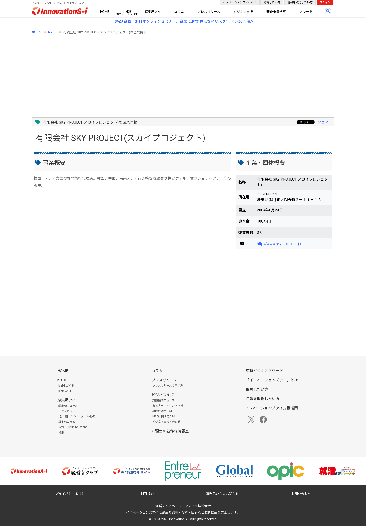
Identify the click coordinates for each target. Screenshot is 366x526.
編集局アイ (153, 12)
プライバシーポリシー (71, 494)
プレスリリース (208, 12)
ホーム (37, 32)
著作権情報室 (276, 12)
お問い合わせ (301, 494)
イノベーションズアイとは (240, 2)
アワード (306, 12)
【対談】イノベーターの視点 (76, 416)
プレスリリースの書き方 (167, 385)
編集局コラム (66, 421)
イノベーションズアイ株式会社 (188, 506)
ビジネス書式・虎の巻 (166, 421)
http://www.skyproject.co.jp (279, 244)
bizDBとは (64, 391)
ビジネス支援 (243, 12)
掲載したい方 (272, 2)
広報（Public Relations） (74, 427)
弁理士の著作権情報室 (170, 431)
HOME (104, 12)
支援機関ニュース (163, 400)
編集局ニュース (68, 405)
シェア (323, 122)
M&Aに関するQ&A (163, 416)
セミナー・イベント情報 (167, 405)
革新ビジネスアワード (264, 371)
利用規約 (147, 494)
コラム (179, 12)
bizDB (127, 12)
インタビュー (66, 411)
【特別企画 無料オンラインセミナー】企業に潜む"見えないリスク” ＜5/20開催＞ (183, 21)
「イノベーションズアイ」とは (272, 380)
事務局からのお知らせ (222, 494)
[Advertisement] (172, 73)
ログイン (325, 2)
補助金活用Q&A (162, 411)
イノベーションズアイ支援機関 (272, 408)
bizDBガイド (66, 385)
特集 (61, 432)
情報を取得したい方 (300, 2)
